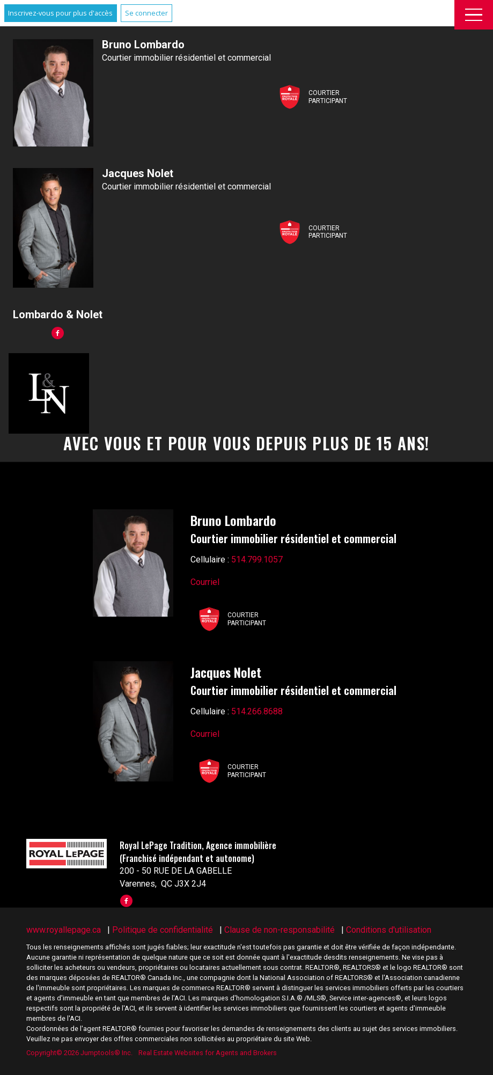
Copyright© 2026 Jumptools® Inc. (79, 1053)
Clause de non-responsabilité (279, 930)
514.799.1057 (257, 559)
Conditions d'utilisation (388, 930)
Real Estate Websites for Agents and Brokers (207, 1053)
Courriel (204, 582)
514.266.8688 (257, 711)
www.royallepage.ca (63, 930)
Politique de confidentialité (162, 930)
